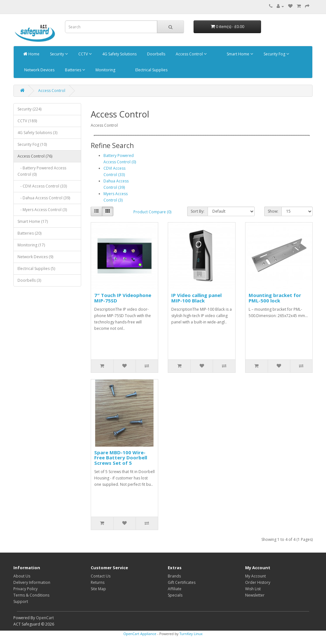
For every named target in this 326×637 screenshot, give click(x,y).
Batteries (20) (29, 233)
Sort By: (197, 211)
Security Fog (276, 54)
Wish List (253, 588)
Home (31, 54)
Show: (273, 211)
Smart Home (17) (33, 221)
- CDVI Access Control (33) (42, 186)
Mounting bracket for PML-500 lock (275, 298)
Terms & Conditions (31, 595)
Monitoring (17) (31, 245)
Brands (174, 576)
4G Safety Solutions (119, 54)
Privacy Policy (25, 588)
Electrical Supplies (150, 70)
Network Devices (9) (35, 256)
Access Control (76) (35, 156)
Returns (97, 582)
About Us (21, 576)
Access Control (191, 54)
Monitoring (105, 70)
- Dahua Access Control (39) (44, 198)
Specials (175, 595)
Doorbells (155, 54)
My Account (255, 576)
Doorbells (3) (29, 280)
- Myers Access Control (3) (42, 209)
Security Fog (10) (32, 144)
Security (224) (29, 109)
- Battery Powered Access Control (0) (42, 171)
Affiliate (174, 588)
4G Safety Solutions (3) (37, 132)
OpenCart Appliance (140, 633)
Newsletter (255, 595)
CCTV (84, 54)
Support (20, 601)
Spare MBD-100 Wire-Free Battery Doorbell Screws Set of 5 (120, 457)
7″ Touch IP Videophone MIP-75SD (122, 298)
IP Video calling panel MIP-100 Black (196, 298)
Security (58, 54)
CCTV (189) (27, 121)
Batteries (74, 70)
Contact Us (100, 576)
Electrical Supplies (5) (36, 268)
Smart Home (239, 54)
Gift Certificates (181, 582)
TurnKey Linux (190, 633)
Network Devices (38, 70)
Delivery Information (31, 582)
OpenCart (45, 617)
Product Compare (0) (152, 212)
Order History (257, 582)
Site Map (98, 588)
